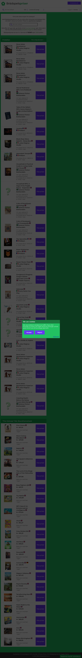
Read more (56, 336)
